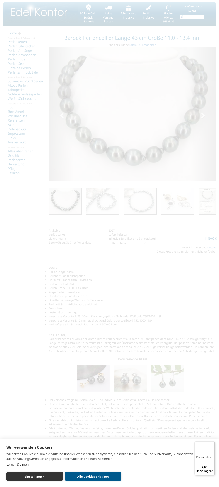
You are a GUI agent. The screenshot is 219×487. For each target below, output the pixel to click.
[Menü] (212, 444)
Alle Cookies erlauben (69, 476)
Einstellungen (27, 476)
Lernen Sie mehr (18, 464)
